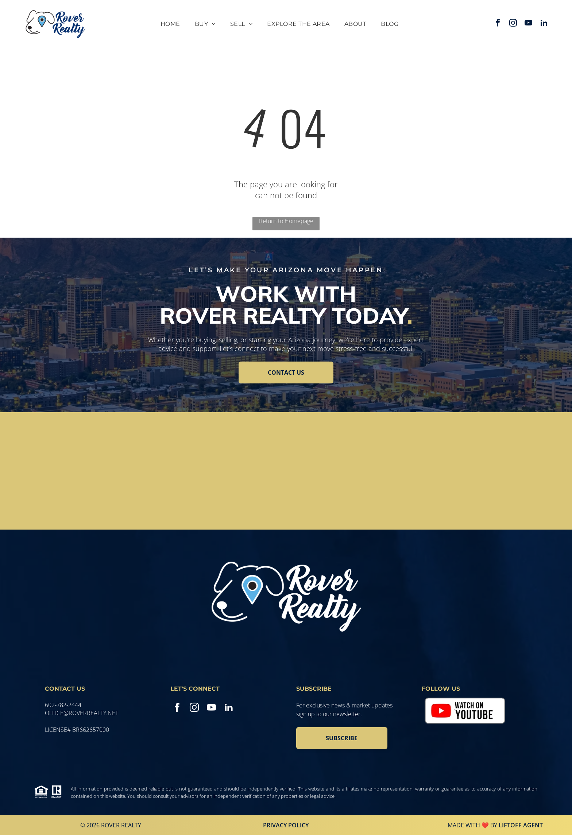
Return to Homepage (286, 221)
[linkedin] (544, 24)
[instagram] (513, 24)
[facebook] (498, 24)
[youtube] (528, 24)
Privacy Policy (286, 825)
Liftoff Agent (521, 825)
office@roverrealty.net (81, 713)
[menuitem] (170, 24)
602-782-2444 (63, 705)
